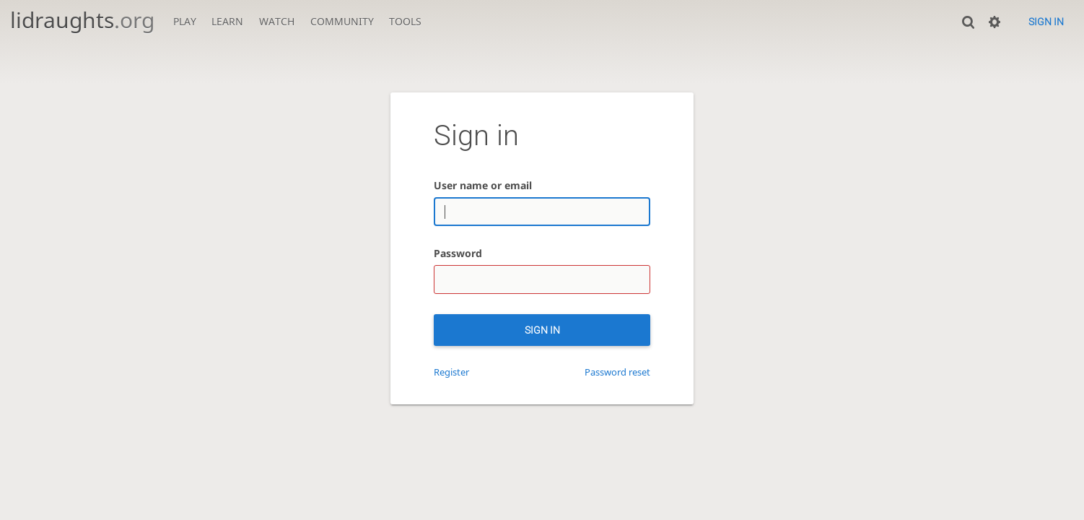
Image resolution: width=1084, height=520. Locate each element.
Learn (227, 21)
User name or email (483, 185)
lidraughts (82, 20)
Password (458, 253)
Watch (276, 21)
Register (451, 372)
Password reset (617, 372)
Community (342, 21)
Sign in (1046, 21)
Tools (405, 21)
